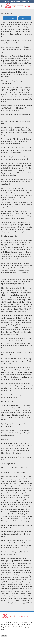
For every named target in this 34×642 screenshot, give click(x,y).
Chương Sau (24, 18)
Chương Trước (10, 18)
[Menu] (2, 6)
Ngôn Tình (4, 636)
